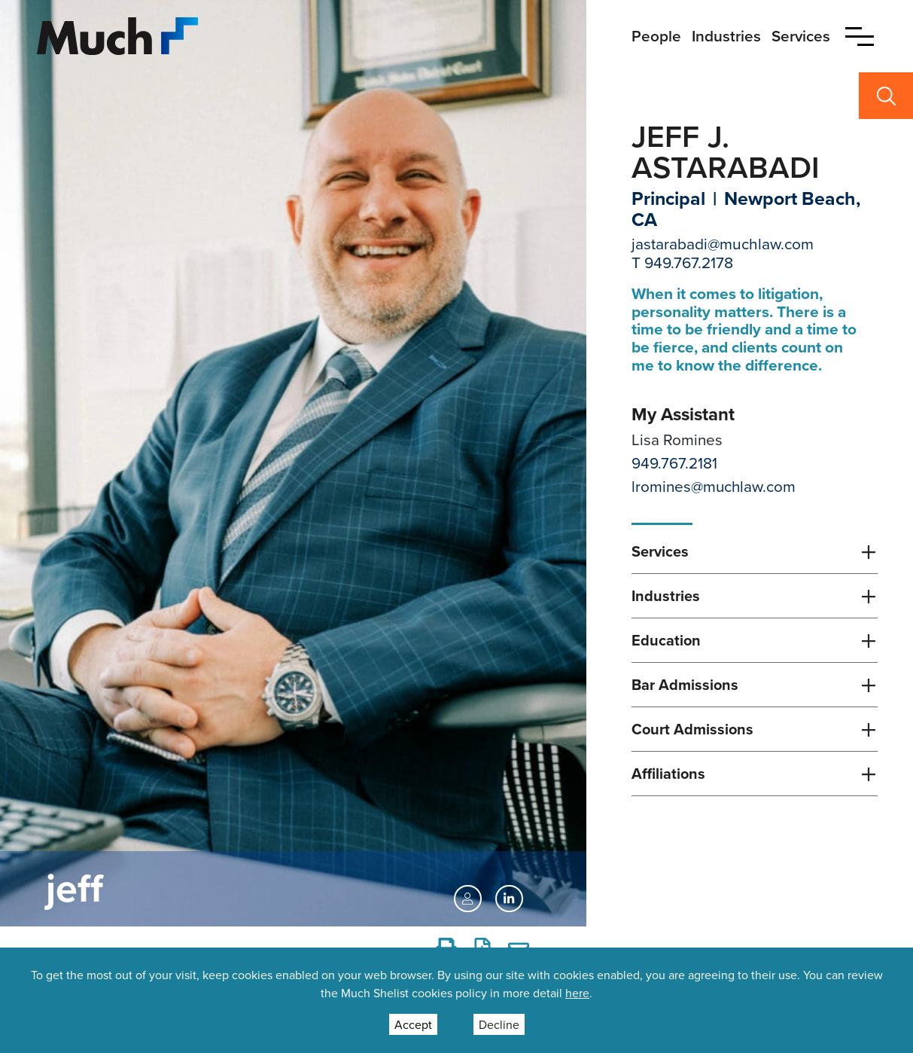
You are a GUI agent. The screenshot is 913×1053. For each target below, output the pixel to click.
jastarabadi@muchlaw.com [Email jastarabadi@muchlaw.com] (722, 244)
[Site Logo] (117, 34)
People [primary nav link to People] (656, 36)
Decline (499, 1024)
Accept (413, 1024)
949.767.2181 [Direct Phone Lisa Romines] (674, 463)
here (577, 992)
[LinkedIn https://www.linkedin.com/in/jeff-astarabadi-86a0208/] (509, 899)
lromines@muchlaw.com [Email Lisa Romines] (713, 486)
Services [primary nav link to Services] (800, 36)
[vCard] (467, 899)
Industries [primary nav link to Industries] (726, 36)
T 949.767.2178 (682, 262)
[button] (859, 36)
